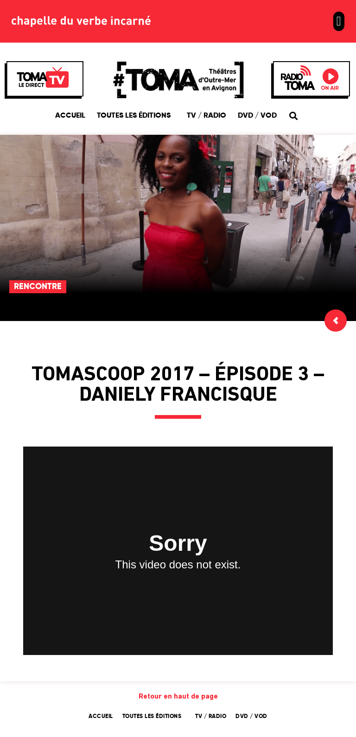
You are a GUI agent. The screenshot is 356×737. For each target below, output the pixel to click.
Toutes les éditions (136, 115)
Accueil (70, 116)
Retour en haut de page (178, 696)
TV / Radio (206, 116)
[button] (338, 21)
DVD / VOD (257, 116)
